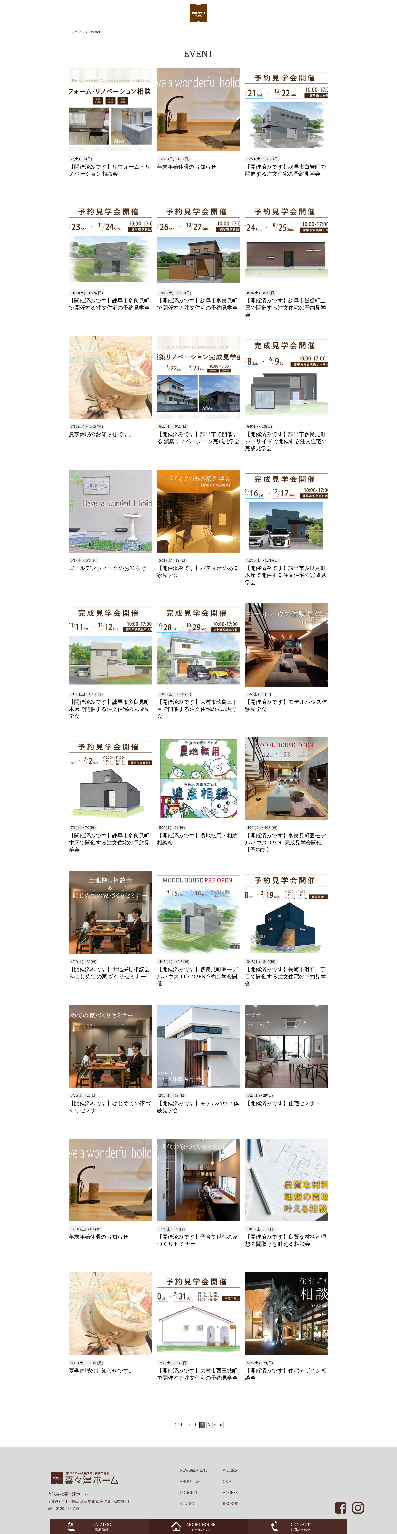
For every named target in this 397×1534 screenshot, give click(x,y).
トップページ (78, 32)
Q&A (227, 1481)
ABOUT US (190, 1481)
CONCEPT (189, 1492)
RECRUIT (231, 1503)
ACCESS (230, 1492)
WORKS (230, 1470)
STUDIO (187, 1503)
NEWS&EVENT (193, 1470)
